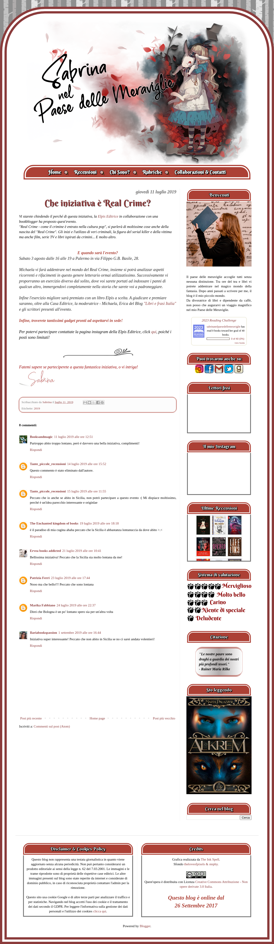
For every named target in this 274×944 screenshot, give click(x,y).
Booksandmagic (41, 437)
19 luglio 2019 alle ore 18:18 (99, 523)
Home (58, 172)
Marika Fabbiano (42, 605)
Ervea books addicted (45, 551)
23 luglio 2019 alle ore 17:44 (70, 578)
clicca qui (99, 911)
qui (153, 332)
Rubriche (155, 172)
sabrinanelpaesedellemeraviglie (224, 326)
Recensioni (89, 172)
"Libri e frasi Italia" (160, 303)
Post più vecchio (164, 718)
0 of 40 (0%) (237, 338)
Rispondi (36, 450)
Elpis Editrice (108, 216)
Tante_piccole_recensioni (48, 464)
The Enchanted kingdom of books (54, 523)
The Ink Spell (210, 859)
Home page (97, 718)
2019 (37, 408)
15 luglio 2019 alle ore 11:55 (86, 491)
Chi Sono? (123, 172)
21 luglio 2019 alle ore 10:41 (81, 551)
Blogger (145, 926)
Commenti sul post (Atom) (52, 726)
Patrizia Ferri (40, 578)
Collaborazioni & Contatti (200, 172)
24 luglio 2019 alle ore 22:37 (76, 605)
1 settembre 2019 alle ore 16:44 (79, 632)
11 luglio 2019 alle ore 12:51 (73, 437)
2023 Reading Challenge (219, 320)
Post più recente (31, 718)
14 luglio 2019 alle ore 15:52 (86, 464)
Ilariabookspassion (43, 632)
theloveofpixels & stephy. (201, 864)
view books (239, 343)
